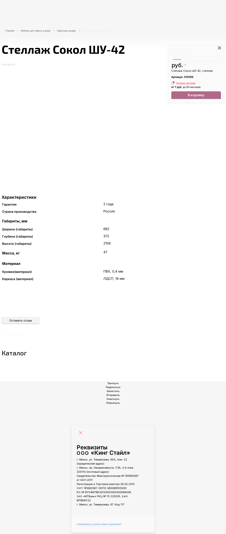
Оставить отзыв (20, 322)
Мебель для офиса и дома (35, 30)
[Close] (81, 434)
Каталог (20, 353)
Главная (9, 30)
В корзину (196, 95)
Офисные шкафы (66, 30)
